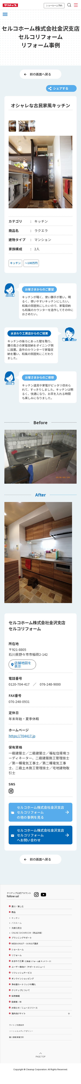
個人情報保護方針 (16, 1046)
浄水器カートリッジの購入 (23, 993)
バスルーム (16, 931)
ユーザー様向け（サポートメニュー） (28, 975)
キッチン (15, 926)
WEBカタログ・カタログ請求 (24, 952)
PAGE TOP (40, 1065)
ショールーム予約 (54, 5)
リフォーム (16, 964)
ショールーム (17, 958)
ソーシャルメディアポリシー (21, 1040)
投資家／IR (16, 1010)
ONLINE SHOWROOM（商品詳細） (27, 941)
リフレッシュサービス (21, 981)
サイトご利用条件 (16, 1033)
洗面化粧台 (16, 936)
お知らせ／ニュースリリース (24, 1016)
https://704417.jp (22, 741)
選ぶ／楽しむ (17, 915)
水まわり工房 (31, 969)
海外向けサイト (18, 1022)
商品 (13, 920)
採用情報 (15, 1004)
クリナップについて (20, 998)
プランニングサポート (21, 946)
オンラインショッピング (22, 987)
